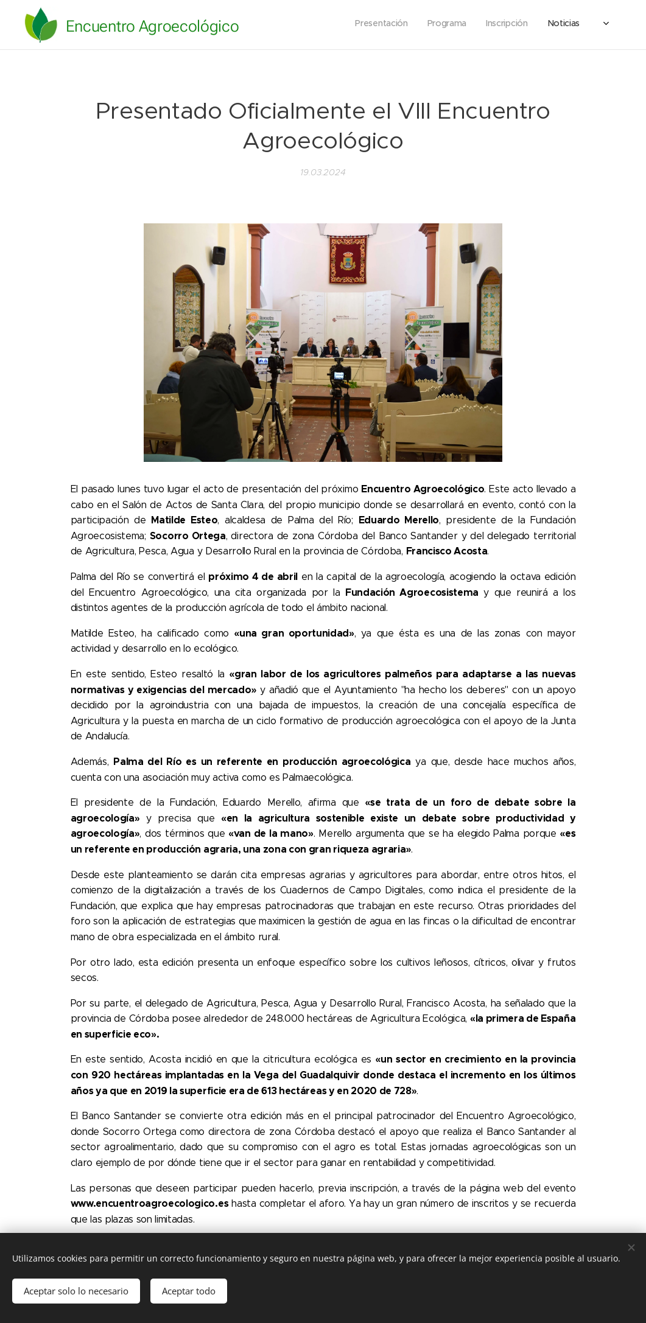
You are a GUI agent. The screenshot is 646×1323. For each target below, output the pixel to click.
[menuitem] (524, 25)
